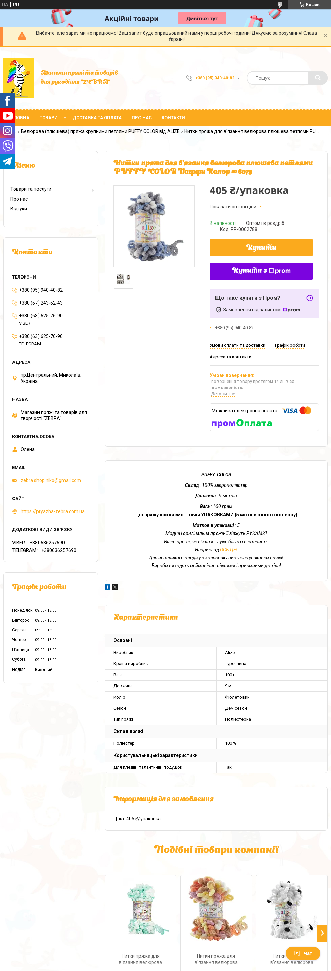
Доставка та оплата (97, 117)
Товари (49, 117)
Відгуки (18, 208)
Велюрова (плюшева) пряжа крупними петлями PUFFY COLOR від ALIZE (100, 131)
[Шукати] (318, 78)
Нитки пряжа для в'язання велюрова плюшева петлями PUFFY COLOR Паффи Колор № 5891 (140, 960)
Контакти (173, 117)
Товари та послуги (30, 189)
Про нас (142, 117)
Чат (303, 953)
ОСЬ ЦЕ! (228, 549)
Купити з (261, 271)
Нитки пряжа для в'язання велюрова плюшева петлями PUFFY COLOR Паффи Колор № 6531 (216, 960)
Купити (261, 248)
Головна (18, 117)
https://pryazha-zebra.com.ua (53, 511)
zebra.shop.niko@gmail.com (51, 480)
